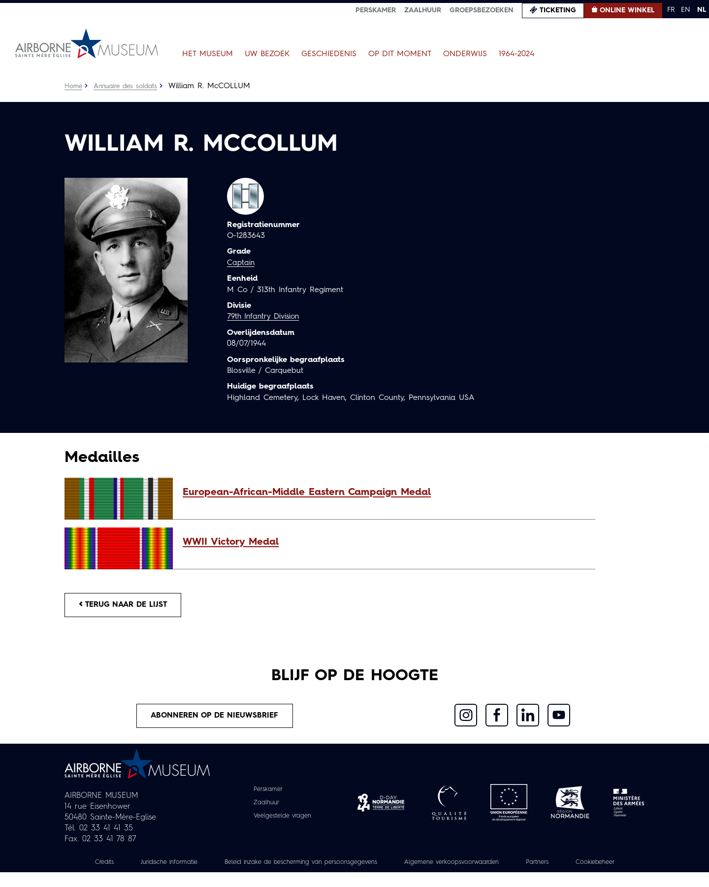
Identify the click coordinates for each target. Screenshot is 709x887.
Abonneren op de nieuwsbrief (214, 719)
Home (73, 86)
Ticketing (558, 10)
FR (671, 9)
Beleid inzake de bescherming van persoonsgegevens (332, 865)
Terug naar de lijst (127, 606)
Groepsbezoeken (482, 10)
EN (685, 9)
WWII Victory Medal (231, 542)
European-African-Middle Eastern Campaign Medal (307, 492)
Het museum (207, 54)
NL (701, 9)
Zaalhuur (422, 10)
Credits (117, 865)
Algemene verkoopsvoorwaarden (497, 865)
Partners (590, 865)
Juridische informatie (187, 865)
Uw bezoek (267, 54)
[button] (384, 492)
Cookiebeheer (354, 876)
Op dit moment (399, 54)
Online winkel (627, 10)
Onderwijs (465, 54)
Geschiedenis (328, 54)
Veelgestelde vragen (282, 819)
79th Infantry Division (265, 317)
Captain (241, 263)
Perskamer (375, 10)
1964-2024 (516, 54)
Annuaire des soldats (129, 86)
